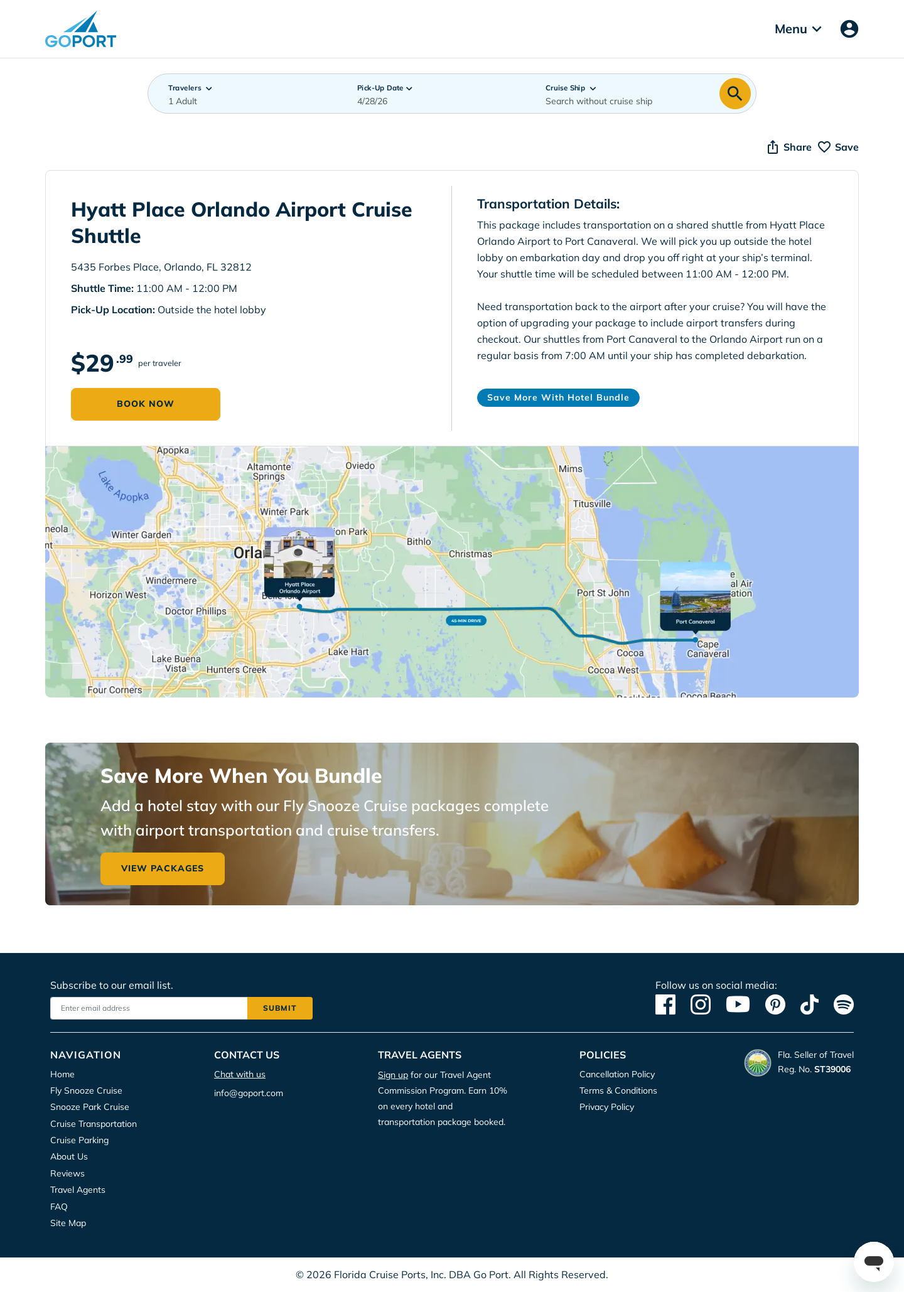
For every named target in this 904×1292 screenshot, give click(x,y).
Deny (542, 137)
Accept (366, 137)
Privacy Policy (430, 97)
